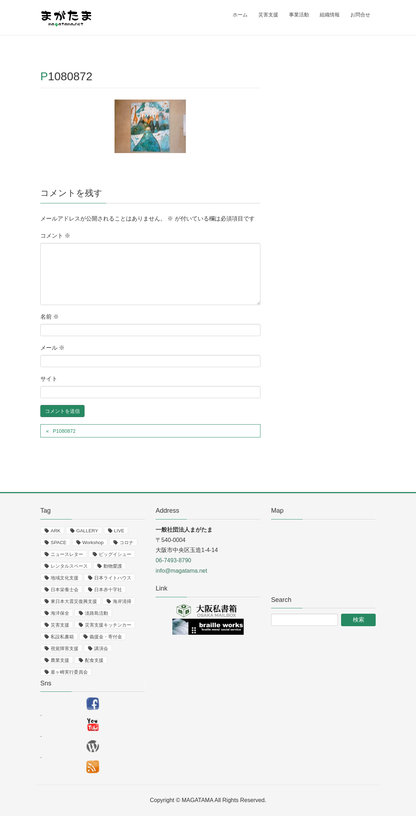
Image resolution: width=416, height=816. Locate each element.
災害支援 (60, 625)
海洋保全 (60, 613)
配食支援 (94, 660)
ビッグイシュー (115, 554)
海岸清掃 (122, 601)
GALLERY (87, 530)
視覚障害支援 (64, 648)
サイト (48, 379)
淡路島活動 (96, 613)
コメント (55, 236)
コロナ (126, 542)
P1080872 (64, 431)
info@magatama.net (181, 571)
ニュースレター (67, 554)
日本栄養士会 (64, 589)
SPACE (58, 542)
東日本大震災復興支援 (74, 601)
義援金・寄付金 (106, 636)
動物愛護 (112, 566)
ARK (55, 530)
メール (52, 348)
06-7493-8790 (173, 560)
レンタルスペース (69, 566)
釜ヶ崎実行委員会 (69, 672)
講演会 (101, 648)
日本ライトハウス (112, 578)
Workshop (93, 542)
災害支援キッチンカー (108, 625)
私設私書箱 (62, 636)
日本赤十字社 (108, 589)
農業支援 (60, 660)
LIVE (119, 530)
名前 (49, 317)
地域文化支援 (64, 578)
